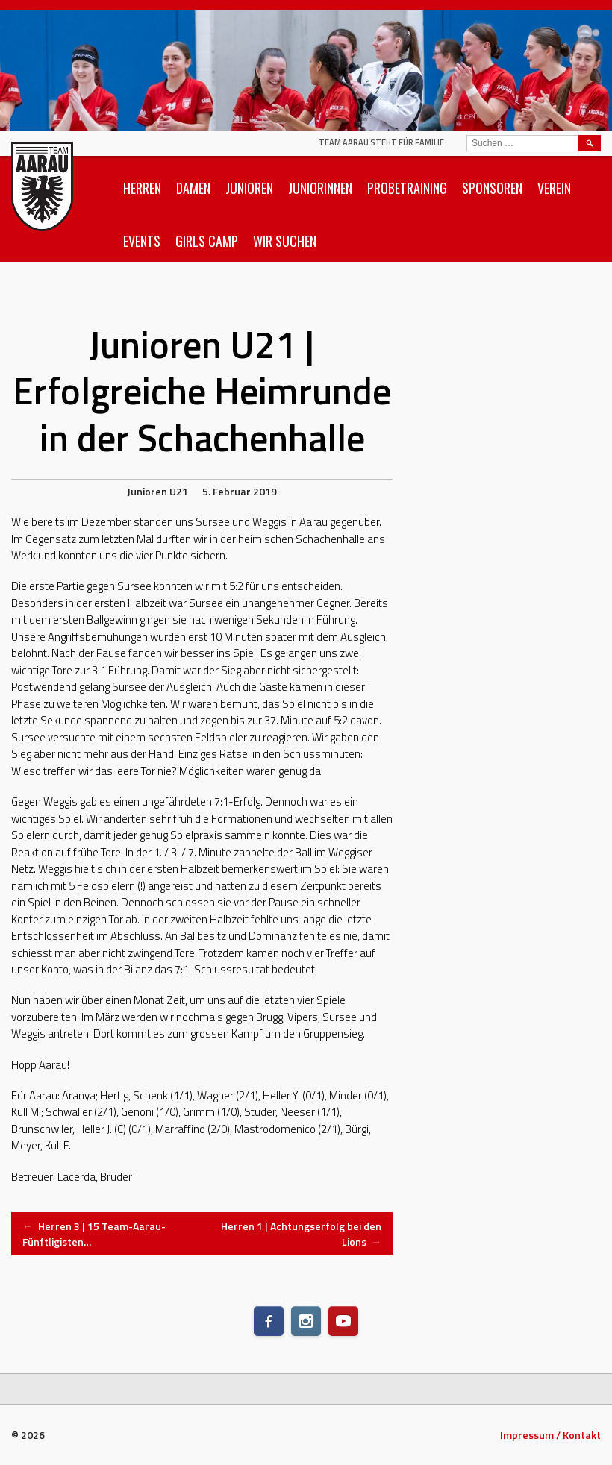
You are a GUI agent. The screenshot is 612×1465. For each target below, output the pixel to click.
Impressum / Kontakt (550, 1435)
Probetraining (407, 188)
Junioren (249, 188)
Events (141, 241)
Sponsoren (492, 188)
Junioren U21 (157, 491)
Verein (554, 188)
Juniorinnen (320, 188)
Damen (193, 188)
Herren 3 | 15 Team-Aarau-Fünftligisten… (94, 1233)
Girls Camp (206, 241)
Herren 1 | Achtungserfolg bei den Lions (301, 1233)
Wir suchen (284, 241)
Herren (142, 188)
